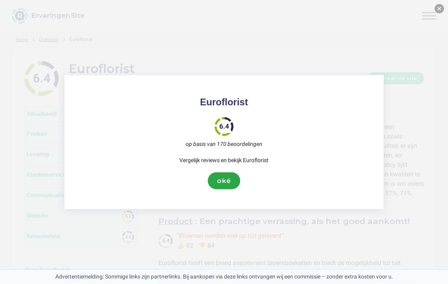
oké (224, 181)
